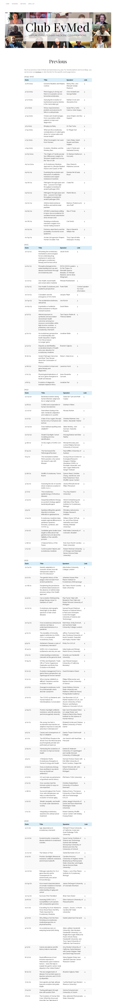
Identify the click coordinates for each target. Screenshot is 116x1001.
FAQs (78, 999)
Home (7, 3)
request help (83, 999)
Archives (23, 3)
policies (73, 999)
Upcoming (15, 3)
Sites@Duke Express (44, 999)
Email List (31, 3)
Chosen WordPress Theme (50, 992)
